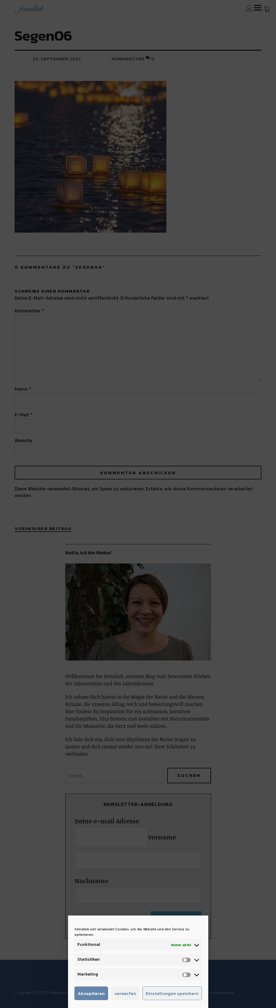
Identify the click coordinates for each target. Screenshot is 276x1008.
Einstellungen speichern (172, 993)
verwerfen (125, 993)
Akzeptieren (91, 993)
